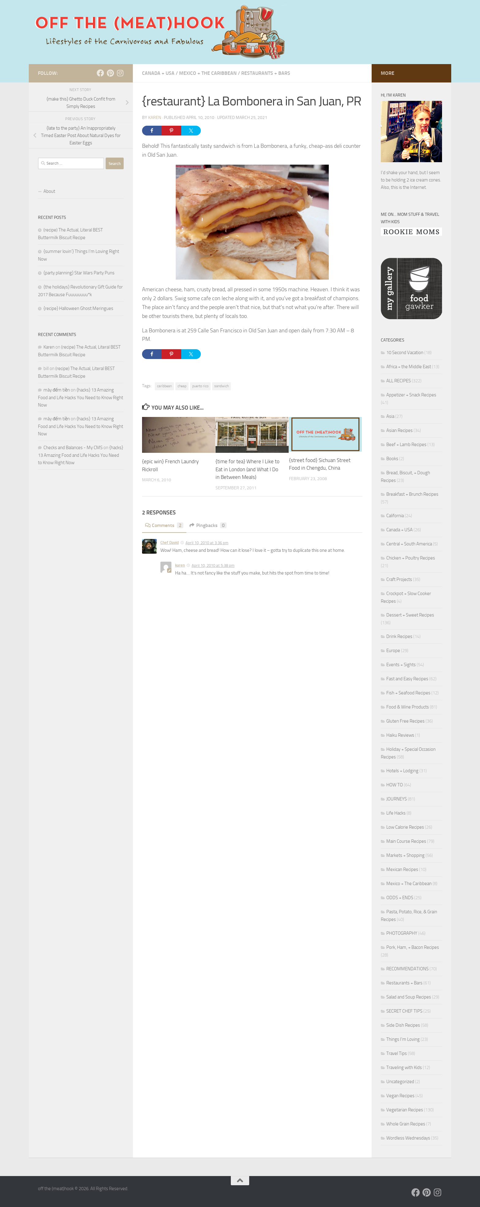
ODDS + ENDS (399, 897)
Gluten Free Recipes (405, 721)
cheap (182, 386)
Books (392, 458)
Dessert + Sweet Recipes (410, 615)
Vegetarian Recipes (404, 1110)
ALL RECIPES (398, 381)
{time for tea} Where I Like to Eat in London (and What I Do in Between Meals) (247, 469)
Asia (390, 416)
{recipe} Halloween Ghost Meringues (78, 308)
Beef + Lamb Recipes (406, 444)
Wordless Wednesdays (408, 1138)
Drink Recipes (399, 636)
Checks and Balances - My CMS (73, 447)
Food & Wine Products (407, 707)
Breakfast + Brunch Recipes (412, 494)
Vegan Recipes (400, 1095)
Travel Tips (396, 1053)
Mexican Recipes (402, 869)
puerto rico (200, 386)
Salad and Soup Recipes (408, 997)
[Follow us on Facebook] (100, 73)
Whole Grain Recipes (405, 1124)
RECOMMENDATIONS (407, 969)
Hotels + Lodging (402, 770)
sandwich (221, 386)
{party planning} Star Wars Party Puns (78, 273)
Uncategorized (400, 1081)
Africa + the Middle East (408, 366)
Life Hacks (396, 813)
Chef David (169, 542)
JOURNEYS (396, 799)
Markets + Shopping (405, 855)
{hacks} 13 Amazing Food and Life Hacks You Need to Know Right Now (80, 397)
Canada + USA (158, 73)
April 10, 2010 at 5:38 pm (213, 565)
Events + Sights (401, 664)
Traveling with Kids (404, 1067)
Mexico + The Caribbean (208, 73)
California (395, 515)
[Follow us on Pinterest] (110, 73)
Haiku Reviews (400, 735)
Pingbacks (208, 525)
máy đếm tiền (56, 390)
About (49, 191)
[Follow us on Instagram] (120, 73)
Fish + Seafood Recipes (408, 693)
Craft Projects (399, 579)
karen (180, 565)
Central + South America (409, 544)
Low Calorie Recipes (405, 827)
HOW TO (394, 785)
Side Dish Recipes (403, 1025)
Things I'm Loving (403, 1039)
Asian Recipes (399, 430)
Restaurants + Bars (265, 73)
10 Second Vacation (404, 352)
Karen (154, 117)
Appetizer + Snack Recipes (411, 395)
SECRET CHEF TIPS (404, 1011)
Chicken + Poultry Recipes (410, 558)
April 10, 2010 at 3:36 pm (207, 542)
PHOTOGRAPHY (401, 933)
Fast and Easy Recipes (407, 679)
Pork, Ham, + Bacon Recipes (412, 947)
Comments (164, 525)
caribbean (164, 386)
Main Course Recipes (406, 841)
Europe (393, 650)
